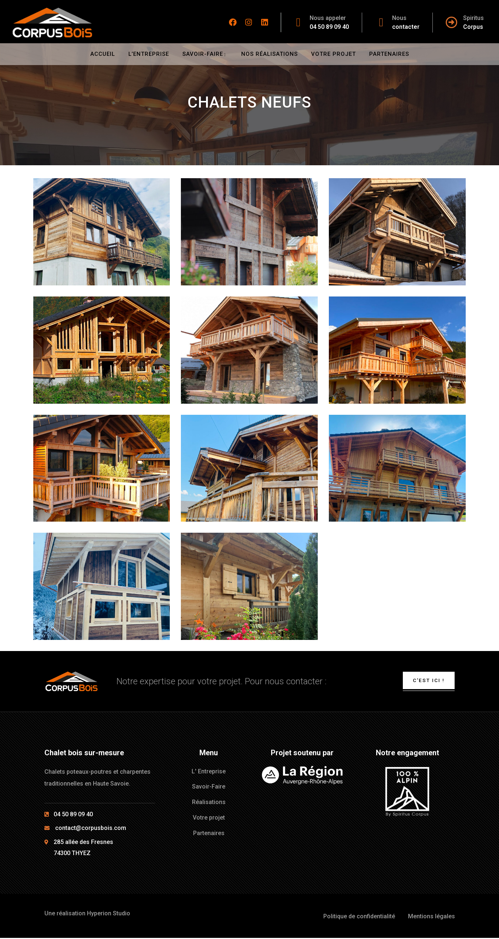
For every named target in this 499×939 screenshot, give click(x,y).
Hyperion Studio (108, 914)
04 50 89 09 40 (329, 26)
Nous (399, 17)
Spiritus (473, 17)
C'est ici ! (428, 681)
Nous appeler (328, 17)
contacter (405, 26)
